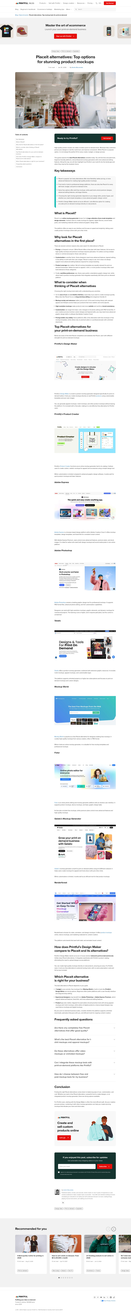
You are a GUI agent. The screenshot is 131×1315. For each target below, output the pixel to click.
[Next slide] (114, 1229)
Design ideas (125, 1270)
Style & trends (23, 15)
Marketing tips (59, 9)
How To (70, 1270)
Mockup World (58, 737)
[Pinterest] (110, 1297)
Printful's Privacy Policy (92, 1172)
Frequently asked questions (24, 164)
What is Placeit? (20, 142)
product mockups (106, 932)
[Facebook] (97, 1297)
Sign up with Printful (65, 36)
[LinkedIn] (104, 1297)
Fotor (56, 803)
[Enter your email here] (77, 1166)
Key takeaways (20, 139)
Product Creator (65, 466)
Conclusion (19, 167)
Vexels (56, 671)
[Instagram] (94, 1297)
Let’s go (64, 1138)
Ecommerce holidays (44, 9)
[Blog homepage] (24, 3)
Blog (16, 9)
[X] (107, 1297)
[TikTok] (114, 1297)
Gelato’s (57, 869)
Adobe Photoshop (60, 602)
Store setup (56, 1270)
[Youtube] (101, 1297)
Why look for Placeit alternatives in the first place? (29, 144)
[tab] (59, 1277)
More (69, 9)
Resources (81, 3)
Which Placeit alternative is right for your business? (30, 161)
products (99, 396)
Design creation (69, 3)
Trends (98, 1270)
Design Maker (64, 394)
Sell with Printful (55, 3)
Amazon (63, 1270)
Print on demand (22, 1270)
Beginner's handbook (27, 9)
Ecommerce (90, 1270)
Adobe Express (59, 532)
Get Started (110, 3)
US (99, 3)
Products (43, 3)
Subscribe (104, 1166)
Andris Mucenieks (77, 67)
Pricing (91, 3)
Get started (107, 138)
